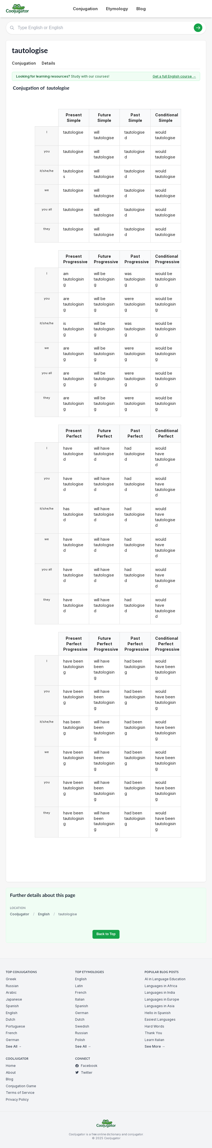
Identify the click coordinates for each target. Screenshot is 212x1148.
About (11, 1072)
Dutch (10, 1019)
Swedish (82, 1026)
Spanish (12, 1006)
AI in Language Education (165, 979)
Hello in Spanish (158, 1013)
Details (48, 63)
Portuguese (15, 1026)
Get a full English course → (174, 76)
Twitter (83, 1072)
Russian (12, 986)
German (12, 1040)
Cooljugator (19, 914)
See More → (155, 1046)
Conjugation (85, 8)
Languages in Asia (159, 1006)
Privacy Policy (17, 1099)
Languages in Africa (161, 986)
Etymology (117, 8)
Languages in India (160, 992)
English (44, 914)
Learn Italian (154, 1040)
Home (11, 1066)
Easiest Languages (160, 1019)
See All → (14, 1046)
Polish (80, 1040)
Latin (79, 986)
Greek (11, 979)
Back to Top (105, 934)
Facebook (86, 1066)
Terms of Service (20, 1093)
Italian (79, 999)
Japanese (14, 999)
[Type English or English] (106, 27)
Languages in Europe (162, 999)
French (11, 1033)
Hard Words (154, 1026)
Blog (141, 8)
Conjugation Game (21, 1086)
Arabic (11, 992)
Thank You (153, 1033)
